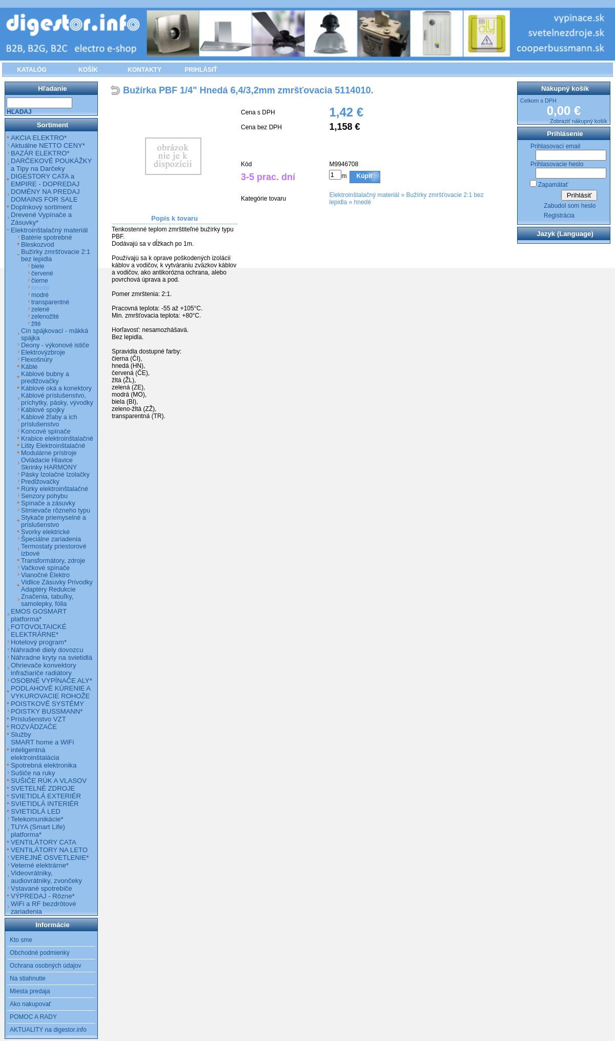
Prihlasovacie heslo (556, 164)
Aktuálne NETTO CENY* (48, 145)
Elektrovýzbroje (43, 352)
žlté (36, 323)
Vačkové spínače (45, 568)
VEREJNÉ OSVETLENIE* (50, 857)
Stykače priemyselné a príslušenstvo (53, 521)
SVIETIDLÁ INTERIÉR (45, 804)
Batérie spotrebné (46, 237)
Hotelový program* (39, 642)
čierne (39, 280)
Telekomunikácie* (37, 819)
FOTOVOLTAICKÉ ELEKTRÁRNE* (38, 630)
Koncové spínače (46, 431)
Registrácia (559, 215)
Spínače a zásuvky (48, 503)
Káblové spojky (43, 410)
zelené (40, 309)
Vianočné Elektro (45, 575)
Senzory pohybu (44, 496)
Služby (21, 734)
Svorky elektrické (45, 532)
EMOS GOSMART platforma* (39, 615)
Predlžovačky (40, 481)
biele (37, 266)
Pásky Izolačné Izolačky (55, 474)
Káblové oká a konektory (56, 388)
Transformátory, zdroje (53, 560)
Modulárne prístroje (49, 453)
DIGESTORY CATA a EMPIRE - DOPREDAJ (45, 180)
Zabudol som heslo (570, 205)
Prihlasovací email (555, 146)
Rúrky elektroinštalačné (54, 489)
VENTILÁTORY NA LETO (49, 850)
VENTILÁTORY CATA (43, 842)
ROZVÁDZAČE (34, 727)
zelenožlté (45, 316)
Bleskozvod (37, 244)
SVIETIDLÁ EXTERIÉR (46, 796)
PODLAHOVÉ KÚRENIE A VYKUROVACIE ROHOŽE (50, 692)
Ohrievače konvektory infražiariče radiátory (43, 669)
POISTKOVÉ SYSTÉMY (47, 704)
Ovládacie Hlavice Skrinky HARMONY (49, 464)
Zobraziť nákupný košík (578, 121)
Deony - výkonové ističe (55, 345)
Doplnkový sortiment (41, 207)
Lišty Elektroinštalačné (53, 445)
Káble (29, 366)
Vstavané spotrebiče (41, 888)
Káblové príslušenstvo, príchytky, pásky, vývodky (57, 399)
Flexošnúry (37, 359)
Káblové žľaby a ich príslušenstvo (49, 421)
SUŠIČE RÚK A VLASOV (49, 780)
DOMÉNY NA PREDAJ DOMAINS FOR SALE (45, 195)
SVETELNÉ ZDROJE (43, 788)
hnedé (362, 202)
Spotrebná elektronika (43, 765)
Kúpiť (365, 176)
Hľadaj (19, 111)
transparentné (50, 302)
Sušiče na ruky (33, 773)
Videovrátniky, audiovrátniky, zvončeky (46, 877)
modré (40, 295)
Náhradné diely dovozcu (47, 650)
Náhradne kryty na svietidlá (51, 657)
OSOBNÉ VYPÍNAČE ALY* (51, 680)
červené (42, 273)
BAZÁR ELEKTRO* (40, 153)
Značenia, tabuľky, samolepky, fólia (47, 600)
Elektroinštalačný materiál (364, 195)
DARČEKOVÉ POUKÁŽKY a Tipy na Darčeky (51, 164)
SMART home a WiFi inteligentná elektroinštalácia (42, 749)
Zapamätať (553, 184)
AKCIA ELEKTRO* (39, 138)
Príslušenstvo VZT (38, 719)
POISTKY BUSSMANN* (47, 711)
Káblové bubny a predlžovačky (45, 377)
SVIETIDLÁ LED (35, 811)
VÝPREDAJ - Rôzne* (43, 896)
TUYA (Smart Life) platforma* (38, 830)
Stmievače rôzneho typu (55, 510)
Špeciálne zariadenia (51, 539)
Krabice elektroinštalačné (57, 438)
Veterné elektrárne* (40, 865)
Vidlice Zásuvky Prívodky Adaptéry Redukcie (57, 586)
